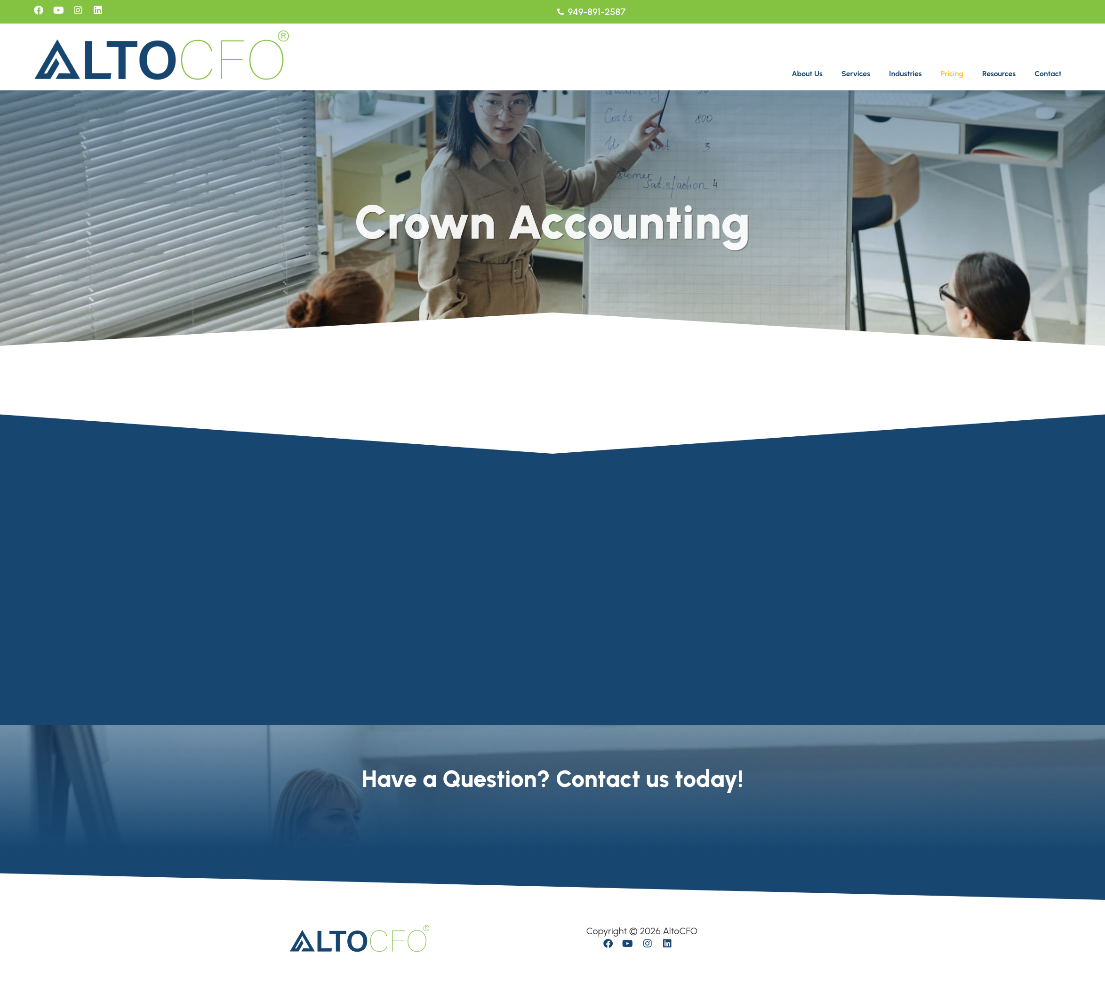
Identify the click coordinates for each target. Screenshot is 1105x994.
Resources (999, 73)
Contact (1047, 73)
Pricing (952, 73)
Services (855, 73)
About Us (807, 73)
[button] (809, 74)
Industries (905, 73)
